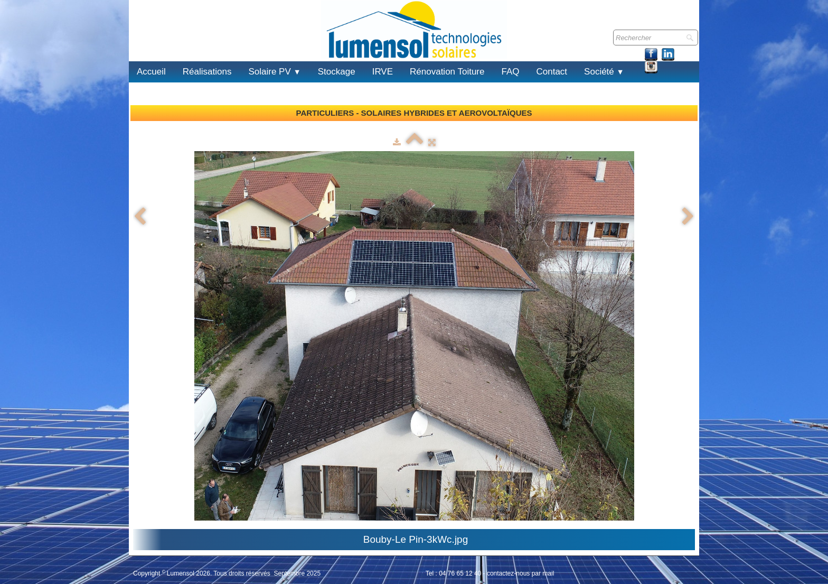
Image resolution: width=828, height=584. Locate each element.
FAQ (510, 72)
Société (604, 72)
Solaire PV (274, 72)
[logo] (141, 41)
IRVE (382, 72)
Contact (552, 72)
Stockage (336, 72)
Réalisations (207, 72)
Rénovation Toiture (447, 72)
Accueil (151, 72)
